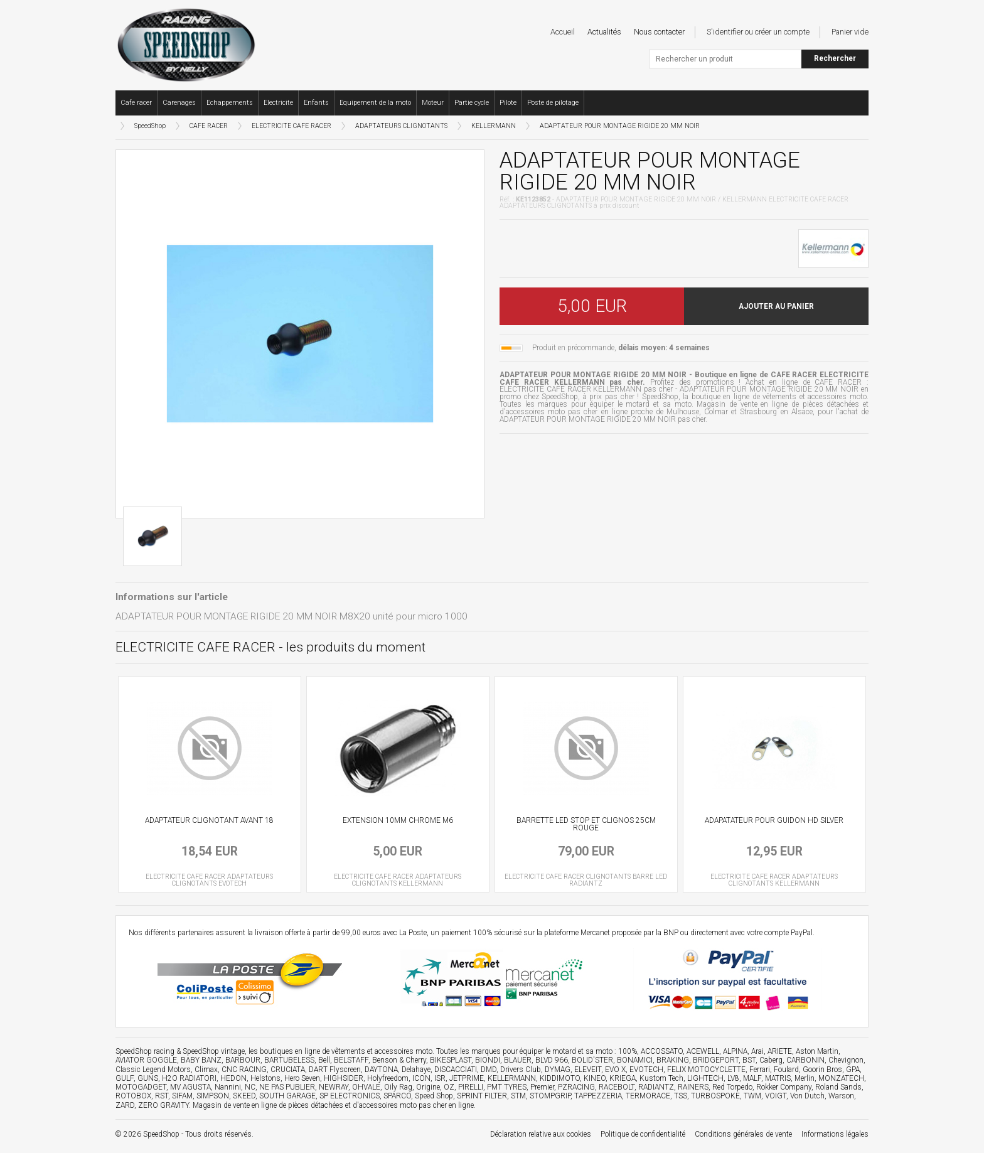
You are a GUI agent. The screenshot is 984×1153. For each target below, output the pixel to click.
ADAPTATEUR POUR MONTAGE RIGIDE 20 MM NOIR (620, 126)
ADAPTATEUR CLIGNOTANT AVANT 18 (209, 820)
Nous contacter (659, 31)
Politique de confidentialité (643, 1134)
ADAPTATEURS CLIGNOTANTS (401, 126)
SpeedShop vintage (214, 1051)
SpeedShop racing (144, 1051)
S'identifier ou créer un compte (758, 31)
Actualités (604, 31)
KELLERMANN (493, 126)
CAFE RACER (209, 126)
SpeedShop (150, 126)
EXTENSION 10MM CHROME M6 (398, 820)
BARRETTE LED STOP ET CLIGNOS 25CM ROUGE (586, 824)
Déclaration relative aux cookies (540, 1134)
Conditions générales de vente (743, 1134)
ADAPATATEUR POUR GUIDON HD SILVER (774, 820)
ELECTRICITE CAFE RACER (291, 126)
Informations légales (835, 1134)
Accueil (562, 31)
